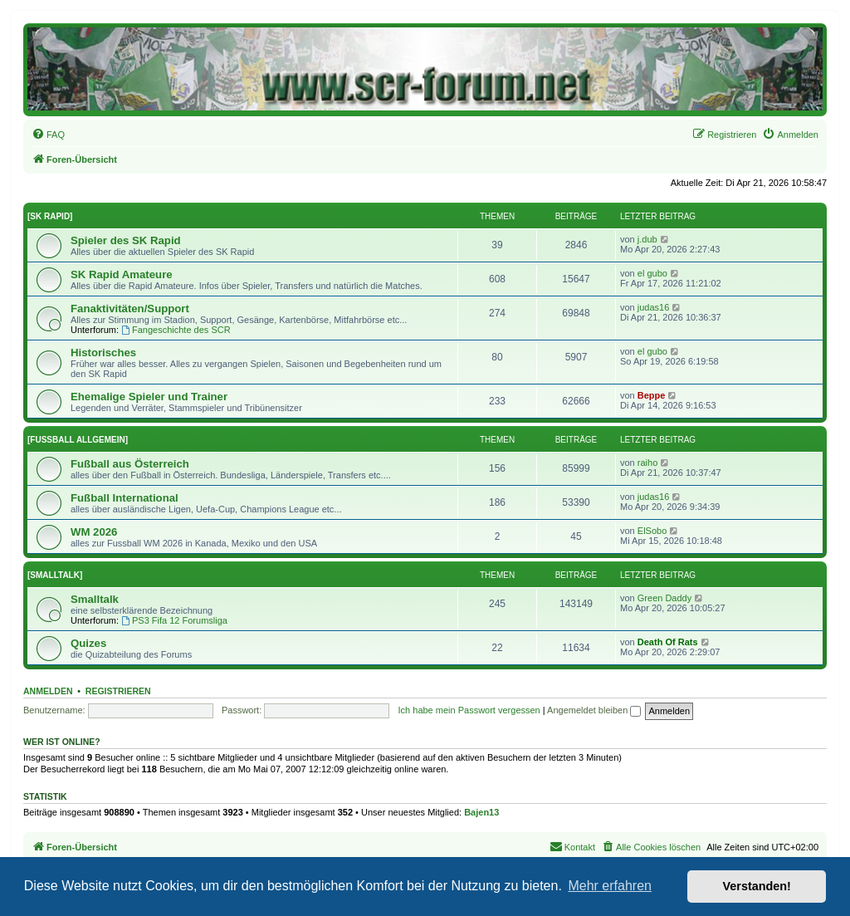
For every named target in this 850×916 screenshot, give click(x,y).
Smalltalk (95, 599)
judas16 (654, 307)
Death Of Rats (668, 642)
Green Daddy (664, 598)
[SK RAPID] (49, 216)
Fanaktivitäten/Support (130, 308)
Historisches (103, 352)
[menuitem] (48, 135)
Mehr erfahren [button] (610, 886)
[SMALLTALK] (54, 575)
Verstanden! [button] (757, 886)
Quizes (88, 643)
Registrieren (118, 691)
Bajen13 (481, 812)
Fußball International (124, 498)
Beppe (652, 395)
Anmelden (48, 691)
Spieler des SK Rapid (126, 240)
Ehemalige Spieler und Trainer (149, 396)
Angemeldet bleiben (594, 710)
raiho (647, 463)
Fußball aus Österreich (130, 464)
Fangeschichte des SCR (175, 330)
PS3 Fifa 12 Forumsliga (174, 620)
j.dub (647, 239)
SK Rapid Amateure (122, 274)
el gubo (652, 273)
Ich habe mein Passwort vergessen (469, 710)
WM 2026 (94, 532)
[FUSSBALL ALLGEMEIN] (77, 439)
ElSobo (652, 531)
